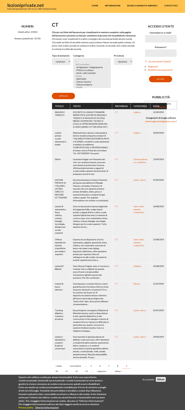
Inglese (137, 112)
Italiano (137, 133)
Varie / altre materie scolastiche (139, 209)
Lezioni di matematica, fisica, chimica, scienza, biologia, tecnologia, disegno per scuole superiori (60, 219)
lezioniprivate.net (25, 5)
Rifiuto (160, 379)
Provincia (119, 55)
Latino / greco (140, 180)
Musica (137, 283)
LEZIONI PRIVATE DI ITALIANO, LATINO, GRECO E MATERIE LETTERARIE (61, 189)
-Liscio (92, 87)
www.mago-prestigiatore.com (160, 121)
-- (92, 61)
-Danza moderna (92, 84)
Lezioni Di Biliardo (59, 267)
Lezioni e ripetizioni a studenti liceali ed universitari (60, 343)
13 (86, 371)
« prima (59, 366)
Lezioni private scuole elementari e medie (60, 139)
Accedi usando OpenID (159, 61)
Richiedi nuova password (160, 69)
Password (161, 47)
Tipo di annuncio (61, 55)
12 (76, 371)
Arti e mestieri (92, 64)
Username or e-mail (161, 32)
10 (57, 371)
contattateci (161, 107)
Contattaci (171, 5)
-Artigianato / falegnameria (92, 67)
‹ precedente (75, 366)
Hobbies (137, 266)
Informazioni (112, 5)
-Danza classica (92, 81)
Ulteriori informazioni (47, 407)
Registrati (153, 66)
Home (95, 5)
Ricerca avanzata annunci (142, 5)
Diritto (58, 159)
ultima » (118, 371)
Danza (92, 75)
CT (116, 112)
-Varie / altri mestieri (92, 73)
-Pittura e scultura (92, 70)
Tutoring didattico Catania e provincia (59, 314)
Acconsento (148, 379)
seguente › (102, 371)
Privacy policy (25, 407)
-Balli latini (92, 78)
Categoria (78, 55)
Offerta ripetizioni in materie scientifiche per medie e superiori (60, 246)
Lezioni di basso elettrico (59, 286)
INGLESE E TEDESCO (60, 113)
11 (66, 371)
